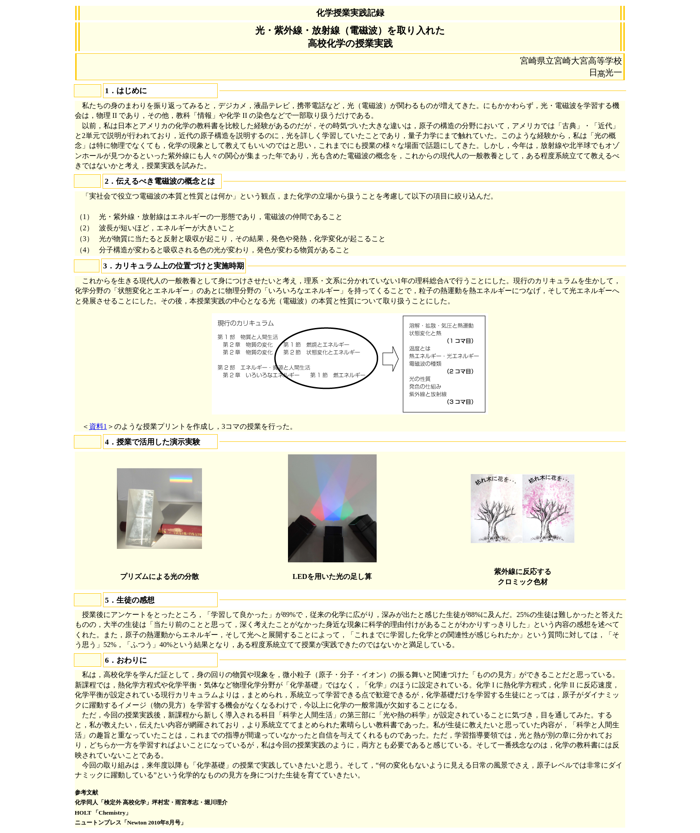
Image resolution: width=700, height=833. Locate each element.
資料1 (98, 426)
